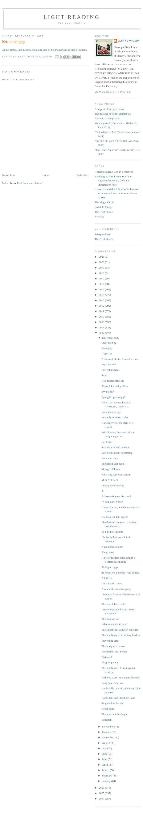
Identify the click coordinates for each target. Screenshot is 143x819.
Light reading (72, 17)
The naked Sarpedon (112, 463)
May (105, 759)
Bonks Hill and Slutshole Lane (118, 697)
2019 (102, 267)
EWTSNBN (108, 391)
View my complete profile (113, 92)
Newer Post (8, 175)
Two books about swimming (116, 452)
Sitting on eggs (109, 567)
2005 (102, 793)
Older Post (82, 175)
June (105, 753)
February (107, 775)
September (108, 737)
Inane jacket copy (111, 411)
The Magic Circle (104, 202)
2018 (102, 273)
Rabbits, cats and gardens (115, 447)
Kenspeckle (107, 708)
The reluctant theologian (114, 714)
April (105, 764)
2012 (102, 305)
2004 (102, 798)
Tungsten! (106, 719)
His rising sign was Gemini (116, 474)
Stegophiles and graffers (114, 386)
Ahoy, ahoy (107, 552)
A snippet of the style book (109, 109)
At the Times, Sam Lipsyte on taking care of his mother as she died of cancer (44, 49)
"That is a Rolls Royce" (114, 624)
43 (102, 490)
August (106, 742)
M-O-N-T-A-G (109, 480)
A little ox (106, 578)
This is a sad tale (110, 618)
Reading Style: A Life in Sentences (114, 171)
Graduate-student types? (114, 516)
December (108, 337)
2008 (102, 327)
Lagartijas (106, 353)
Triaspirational (103, 234)
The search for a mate (113, 604)
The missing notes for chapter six (113, 113)
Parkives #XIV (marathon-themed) (120, 677)
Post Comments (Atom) (30, 183)
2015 (102, 289)
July (104, 748)
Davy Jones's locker (112, 683)
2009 (102, 322)
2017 (102, 278)
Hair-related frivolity (112, 380)
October (107, 732)
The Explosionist (104, 211)
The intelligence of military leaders (120, 635)
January (106, 781)
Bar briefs (106, 441)
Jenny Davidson (129, 41)
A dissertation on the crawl (116, 496)
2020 (102, 262)
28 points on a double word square (120, 572)
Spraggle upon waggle (113, 397)
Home (45, 175)
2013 (102, 300)
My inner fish (108, 364)
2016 (102, 283)
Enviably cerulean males (114, 417)
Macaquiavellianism (112, 485)
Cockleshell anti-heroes (114, 651)
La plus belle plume (112, 531)
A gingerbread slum (112, 546)
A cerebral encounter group (116, 588)
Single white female (112, 703)
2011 (102, 311)
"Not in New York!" (112, 501)
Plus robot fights (110, 369)
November (108, 726)
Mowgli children (110, 469)
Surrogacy (107, 348)
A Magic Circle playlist (107, 118)
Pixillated (106, 657)
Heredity (99, 216)
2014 (102, 294)
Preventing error (110, 640)
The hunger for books (113, 646)
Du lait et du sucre (111, 583)
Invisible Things (104, 207)
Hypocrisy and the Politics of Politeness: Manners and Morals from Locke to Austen (117, 193)
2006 (102, 787)
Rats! (104, 375)
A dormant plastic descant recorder (120, 358)
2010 (102, 316)
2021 (102, 256)
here (114, 184)
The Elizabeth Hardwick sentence (119, 629)
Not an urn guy (109, 458)
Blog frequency (109, 662)
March (106, 770)
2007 (102, 333)
